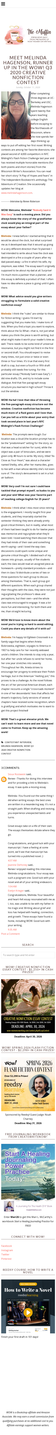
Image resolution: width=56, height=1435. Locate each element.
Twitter (5, 1254)
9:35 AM (12, 929)
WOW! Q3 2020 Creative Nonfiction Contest (17, 750)
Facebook (6, 1246)
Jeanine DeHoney (17, 865)
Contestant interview (18, 742)
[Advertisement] (28, 1375)
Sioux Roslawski (17, 774)
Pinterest (6, 1258)
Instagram (7, 1250)
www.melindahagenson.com (16, 192)
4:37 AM (12, 860)
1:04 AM (12, 886)
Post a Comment (10, 933)
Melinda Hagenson (12, 746)
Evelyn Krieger (16, 890)
